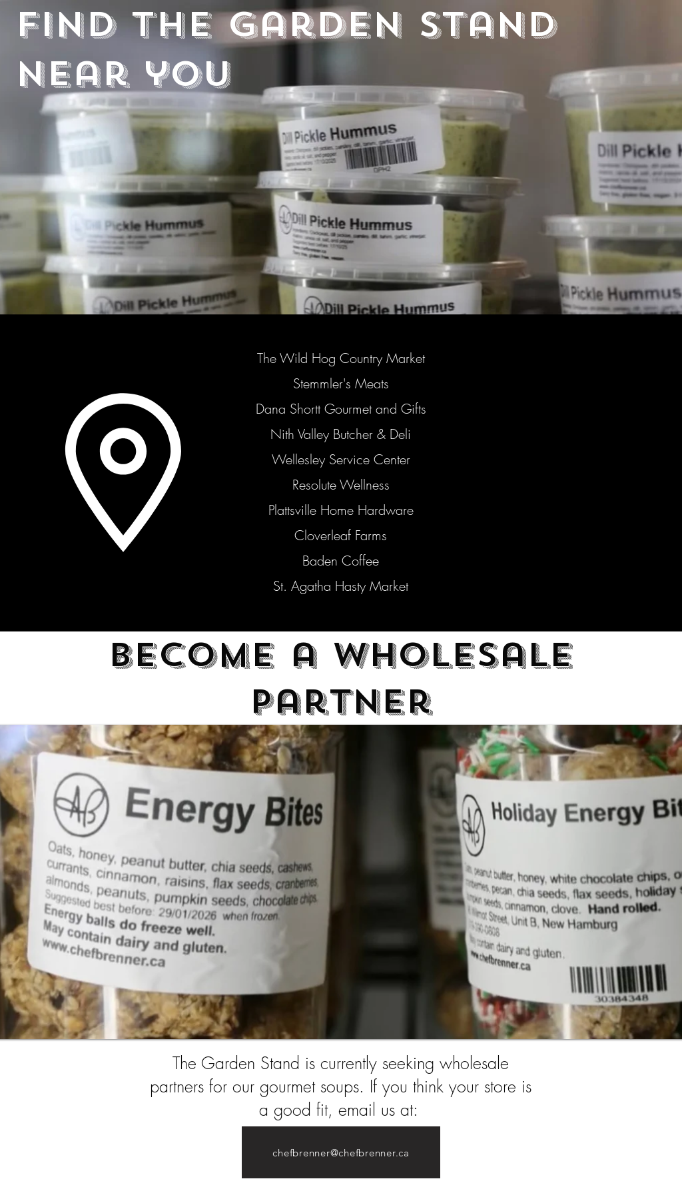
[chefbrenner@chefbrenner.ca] (341, 1152)
